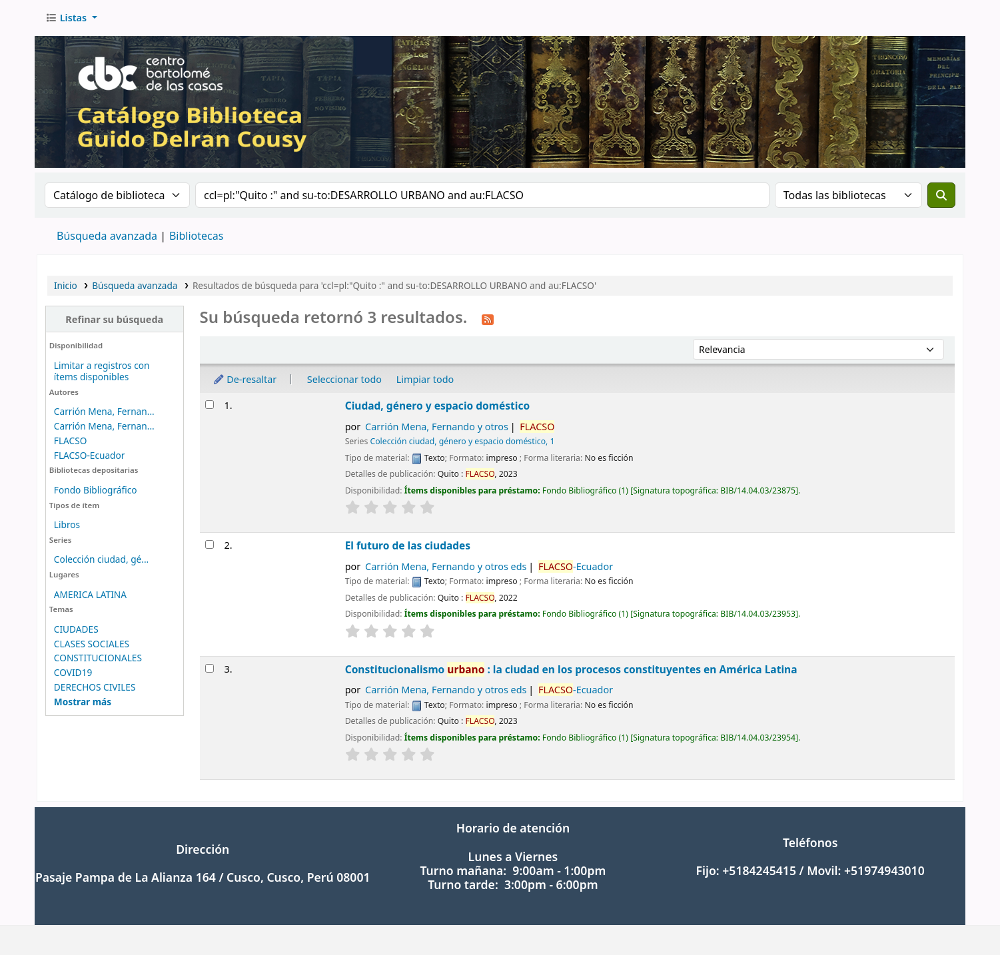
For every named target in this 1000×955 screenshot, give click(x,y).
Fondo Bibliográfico (95, 489)
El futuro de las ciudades (408, 545)
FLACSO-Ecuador (89, 455)
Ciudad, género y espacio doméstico (437, 405)
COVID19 (73, 672)
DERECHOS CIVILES (95, 687)
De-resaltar (245, 379)
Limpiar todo (425, 379)
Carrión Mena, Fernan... (104, 411)
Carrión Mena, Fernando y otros (436, 426)
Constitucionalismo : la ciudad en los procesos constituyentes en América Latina (571, 669)
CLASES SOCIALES (91, 643)
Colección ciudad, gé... (101, 559)
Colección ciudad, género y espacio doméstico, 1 (462, 441)
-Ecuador (575, 566)
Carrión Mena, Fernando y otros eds (445, 566)
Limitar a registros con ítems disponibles (102, 371)
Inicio (65, 285)
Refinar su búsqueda (114, 319)
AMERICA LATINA (90, 594)
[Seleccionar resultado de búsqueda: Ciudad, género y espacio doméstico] (209, 404)
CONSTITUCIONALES (98, 657)
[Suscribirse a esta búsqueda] (488, 318)
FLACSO (70, 440)
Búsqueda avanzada (107, 235)
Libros (67, 524)
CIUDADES (76, 629)
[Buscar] (941, 195)
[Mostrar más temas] (82, 701)
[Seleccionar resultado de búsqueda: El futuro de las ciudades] (209, 544)
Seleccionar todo (344, 379)
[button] (71, 18)
